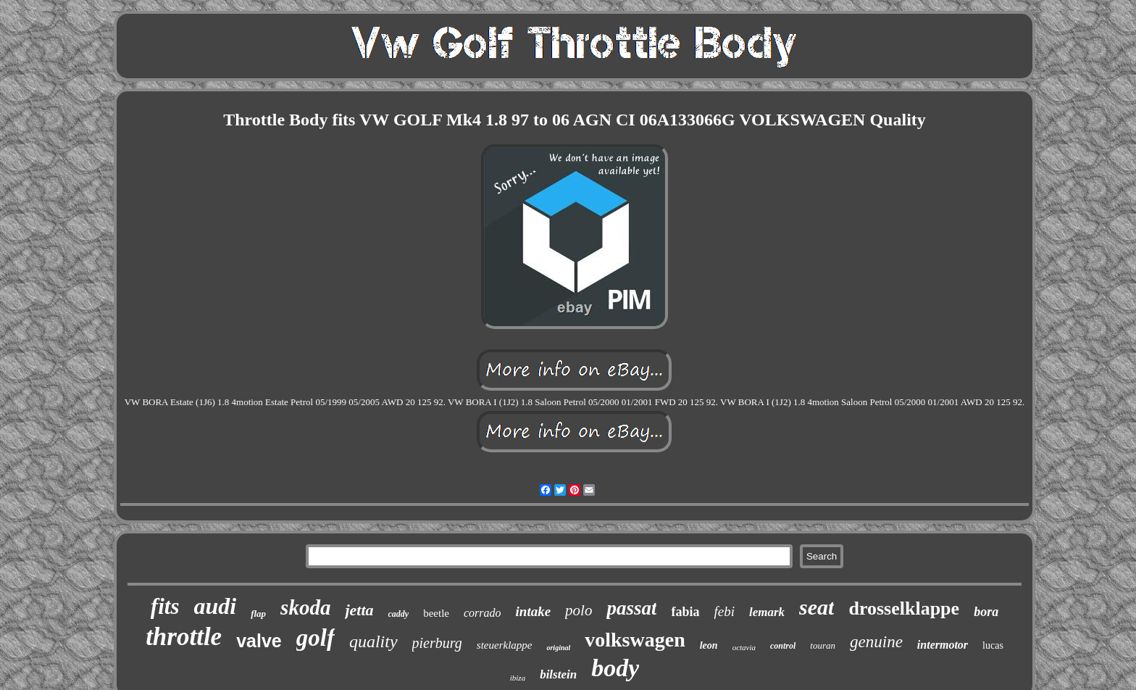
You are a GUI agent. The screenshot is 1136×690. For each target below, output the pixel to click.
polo (578, 610)
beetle (436, 613)
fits (165, 606)
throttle (184, 637)
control (782, 646)
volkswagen (635, 639)
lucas (992, 645)
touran (822, 645)
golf (315, 638)
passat (631, 608)
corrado (482, 613)
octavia (744, 647)
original (558, 648)
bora (986, 611)
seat (816, 607)
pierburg (437, 643)
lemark (767, 612)
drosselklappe (903, 608)
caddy (398, 614)
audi (214, 606)
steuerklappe (504, 645)
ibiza (517, 677)
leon (709, 645)
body (615, 667)
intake (533, 611)
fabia (685, 611)
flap (258, 613)
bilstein (558, 674)
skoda (305, 607)
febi (724, 611)
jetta (359, 610)
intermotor (942, 645)
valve (259, 641)
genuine (876, 642)
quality (373, 641)
